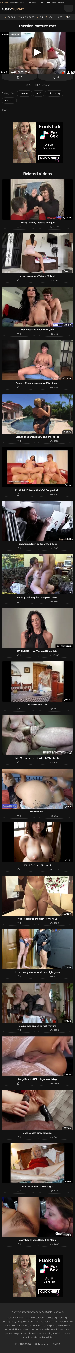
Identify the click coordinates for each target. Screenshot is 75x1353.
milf (38, 93)
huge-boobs (27, 17)
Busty (13, 9)
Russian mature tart (37, 25)
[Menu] (68, 8)
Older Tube (31, 2)
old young (54, 93)
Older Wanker (44, 2)
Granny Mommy (17, 2)
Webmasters (42, 1344)
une (51, 17)
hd (68, 17)
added (11, 17)
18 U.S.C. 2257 (23, 1344)
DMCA (56, 1344)
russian (9, 100)
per (60, 17)
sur (41, 17)
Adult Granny (58, 2)
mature (24, 93)
